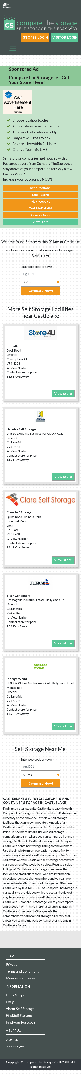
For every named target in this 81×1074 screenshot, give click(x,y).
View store (63, 394)
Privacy (11, 964)
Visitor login (64, 37)
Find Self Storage (19, 1015)
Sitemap (12, 1039)
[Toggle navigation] (12, 48)
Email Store (40, 195)
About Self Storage (20, 1008)
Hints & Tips (15, 995)
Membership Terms (21, 978)
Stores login (15, 1046)
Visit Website (40, 201)
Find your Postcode (21, 1022)
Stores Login (35, 37)
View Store (40, 222)
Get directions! (40, 188)
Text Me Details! (40, 208)
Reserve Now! (40, 215)
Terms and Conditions (22, 971)
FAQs (10, 1002)
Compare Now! (40, 291)
